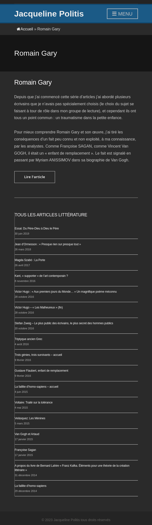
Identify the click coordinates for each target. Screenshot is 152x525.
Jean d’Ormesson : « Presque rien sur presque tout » (48, 244)
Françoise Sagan (25, 450)
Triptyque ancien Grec (28, 339)
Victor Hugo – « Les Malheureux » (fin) (39, 307)
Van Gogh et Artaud (27, 434)
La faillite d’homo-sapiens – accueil (36, 386)
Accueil (25, 29)
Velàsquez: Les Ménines (30, 418)
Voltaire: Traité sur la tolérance (34, 402)
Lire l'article (34, 177)
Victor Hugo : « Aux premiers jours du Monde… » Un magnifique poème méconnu (66, 291)
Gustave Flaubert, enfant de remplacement (41, 370)
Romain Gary (33, 82)
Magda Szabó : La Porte (30, 260)
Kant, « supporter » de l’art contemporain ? (41, 276)
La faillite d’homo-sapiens (31, 486)
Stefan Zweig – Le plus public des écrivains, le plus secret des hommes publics (64, 323)
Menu (122, 14)
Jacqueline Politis (49, 13)
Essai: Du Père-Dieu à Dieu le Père (37, 228)
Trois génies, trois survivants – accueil (38, 355)
